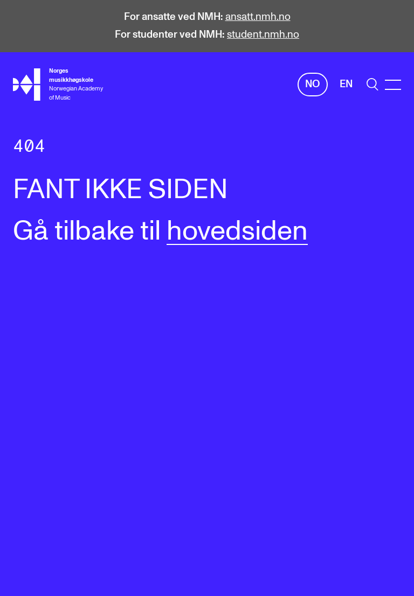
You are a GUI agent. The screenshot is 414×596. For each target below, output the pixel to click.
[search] (372, 84)
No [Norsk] (312, 84)
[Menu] (393, 85)
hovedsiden (237, 231)
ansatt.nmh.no (258, 17)
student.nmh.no (263, 35)
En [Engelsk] (346, 84)
